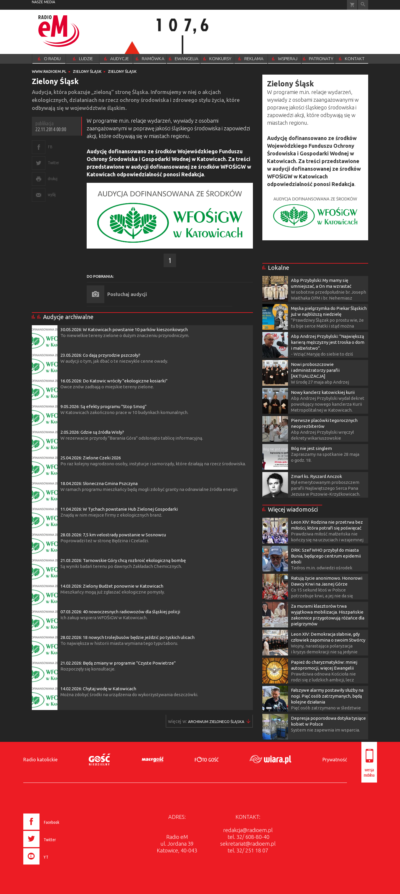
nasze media (43, 2)
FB (50, 146)
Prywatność (334, 759)
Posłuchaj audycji (127, 294)
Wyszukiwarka (363, 5)
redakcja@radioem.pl (248, 830)
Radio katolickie (40, 759)
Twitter (53, 162)
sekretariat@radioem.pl (248, 844)
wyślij (51, 194)
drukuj (52, 178)
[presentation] (53, 865)
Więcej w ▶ (216, 721)
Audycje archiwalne (68, 316)
